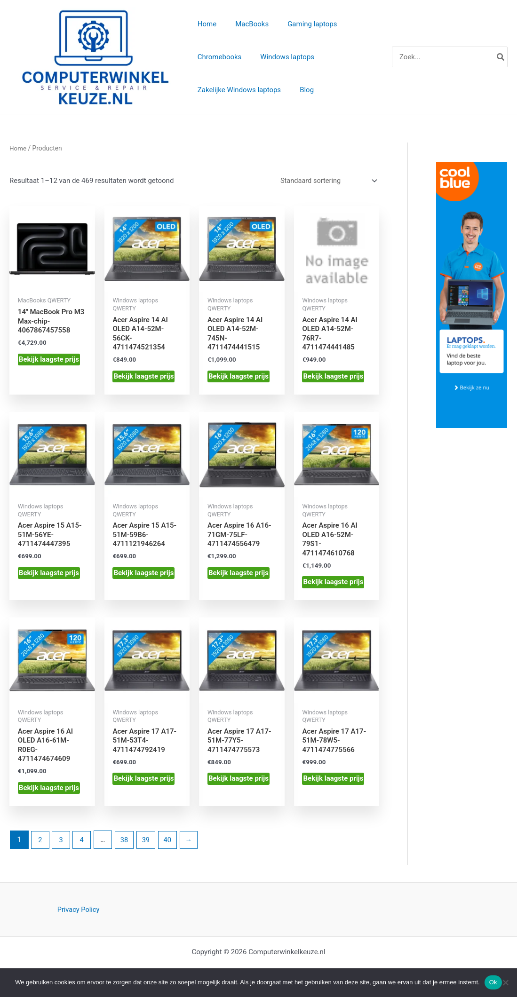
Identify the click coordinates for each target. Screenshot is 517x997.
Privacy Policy (78, 913)
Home (18, 149)
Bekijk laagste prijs (49, 360)
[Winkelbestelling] (326, 182)
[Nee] (505, 982)
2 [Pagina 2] (40, 843)
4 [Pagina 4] (83, 843)
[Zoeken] (501, 57)
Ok (493, 982)
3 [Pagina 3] (62, 843)
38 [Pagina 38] (126, 843)
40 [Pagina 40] (171, 843)
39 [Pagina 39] (148, 843)
